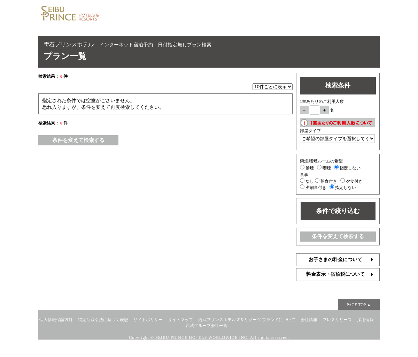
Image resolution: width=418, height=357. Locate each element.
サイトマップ (180, 319)
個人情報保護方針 (56, 319)
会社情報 (309, 319)
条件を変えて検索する (78, 140)
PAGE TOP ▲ (359, 304)
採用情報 (365, 319)
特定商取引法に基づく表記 (103, 319)
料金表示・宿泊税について (335, 274)
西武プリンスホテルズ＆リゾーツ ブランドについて (246, 319)
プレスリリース (337, 319)
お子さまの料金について (335, 259)
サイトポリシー (148, 319)
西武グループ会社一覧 (206, 325)
